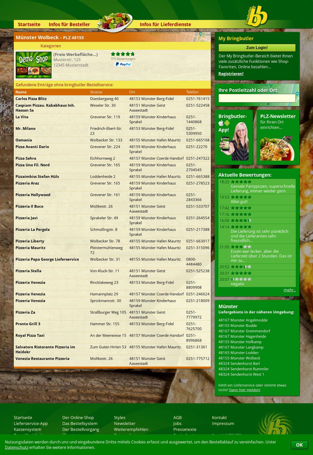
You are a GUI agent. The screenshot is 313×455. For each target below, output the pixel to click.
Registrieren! (231, 73)
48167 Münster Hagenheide (242, 336)
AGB (177, 417)
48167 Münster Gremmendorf (244, 330)
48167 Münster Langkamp (241, 347)
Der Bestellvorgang (80, 429)
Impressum (223, 423)
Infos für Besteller (69, 24)
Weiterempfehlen (131, 429)
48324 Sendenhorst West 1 (241, 374)
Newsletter (124, 423)
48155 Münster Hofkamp (240, 341)
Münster (228, 306)
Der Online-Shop (78, 417)
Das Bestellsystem (80, 423)
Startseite (29, 24)
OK (299, 445)
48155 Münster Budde (237, 325)
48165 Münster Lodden (238, 352)
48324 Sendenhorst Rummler (243, 368)
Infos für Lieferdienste (165, 24)
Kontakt (219, 417)
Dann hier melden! (244, 390)
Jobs (177, 423)
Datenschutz (16, 447)
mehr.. (290, 290)
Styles (119, 417)
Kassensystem (27, 429)
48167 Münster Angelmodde (242, 320)
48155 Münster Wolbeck (239, 357)
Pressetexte (185, 429)
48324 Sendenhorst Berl (239, 363)
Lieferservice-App (31, 423)
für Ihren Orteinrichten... (278, 137)
